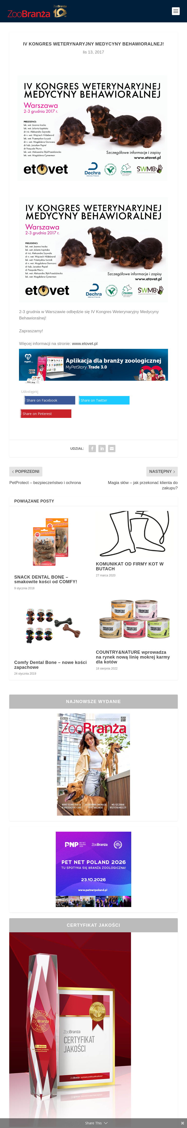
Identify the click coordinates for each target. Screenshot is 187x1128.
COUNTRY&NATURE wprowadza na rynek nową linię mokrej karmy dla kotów (133, 657)
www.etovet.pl (85, 343)
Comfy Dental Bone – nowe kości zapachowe (50, 665)
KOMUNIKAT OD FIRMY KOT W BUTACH (130, 566)
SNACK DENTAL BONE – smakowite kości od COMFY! (45, 579)
